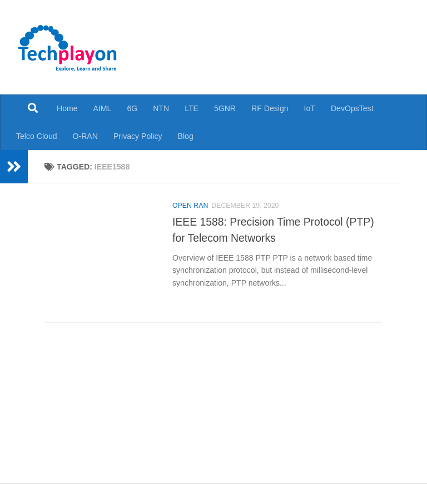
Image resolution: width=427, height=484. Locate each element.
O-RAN (85, 136)
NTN (161, 108)
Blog (185, 136)
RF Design (270, 108)
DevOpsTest (352, 108)
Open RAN (190, 205)
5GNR (225, 108)
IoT (309, 108)
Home (67, 108)
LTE (191, 108)
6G (132, 108)
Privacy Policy (137, 136)
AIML (102, 108)
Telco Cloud (36, 136)
